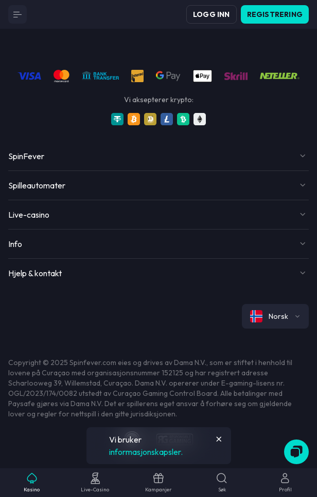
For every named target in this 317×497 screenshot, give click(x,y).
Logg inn (211, 14)
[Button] (17, 14)
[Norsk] (275, 316)
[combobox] (275, 316)
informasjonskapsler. (146, 452)
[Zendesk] (296, 451)
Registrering (275, 14)
